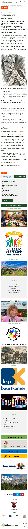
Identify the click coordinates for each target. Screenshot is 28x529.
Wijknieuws (14, 288)
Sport (14, 294)
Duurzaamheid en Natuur (14, 290)
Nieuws (7, 12)
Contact (5, 424)
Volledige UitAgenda (7, 200)
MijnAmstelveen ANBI (8, 428)
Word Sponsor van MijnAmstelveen (11, 418)
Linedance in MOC (6, 190)
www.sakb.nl (20, 131)
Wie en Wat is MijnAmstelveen (10, 426)
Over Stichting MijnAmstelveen (11, 422)
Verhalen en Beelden (14, 286)
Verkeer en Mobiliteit (14, 292)
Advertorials (6, 417)
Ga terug (4, 172)
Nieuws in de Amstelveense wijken (14, 205)
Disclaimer (6, 430)
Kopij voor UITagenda (20, 176)
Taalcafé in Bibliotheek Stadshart (9, 185)
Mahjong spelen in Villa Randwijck (10, 195)
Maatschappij (11, 12)
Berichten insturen (8, 420)
